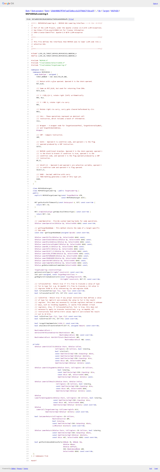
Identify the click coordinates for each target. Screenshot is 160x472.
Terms (25, 468)
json (156, 468)
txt (150, 468)
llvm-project (37, 10)
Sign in (155, 3)
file (71, 19)
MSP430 (114, 10)
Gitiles (13, 468)
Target (106, 10)
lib (99, 10)
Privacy (19, 468)
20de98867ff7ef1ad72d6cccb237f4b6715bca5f (72, 10)
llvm (28, 10)
